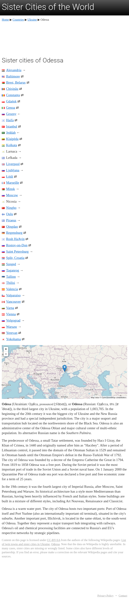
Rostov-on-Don (16, 245)
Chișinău (12, 89)
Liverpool (13, 164)
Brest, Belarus (16, 82)
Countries (18, 19)
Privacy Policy (105, 595)
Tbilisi (10, 283)
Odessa (55, 544)
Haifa (10, 120)
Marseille (12, 182)
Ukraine (32, 19)
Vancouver (13, 301)
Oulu (9, 214)
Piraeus (11, 220)
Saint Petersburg (17, 251)
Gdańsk (11, 101)
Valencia (12, 289)
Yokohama (13, 339)
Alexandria (13, 70)
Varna (10, 308)
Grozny (11, 114)
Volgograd (13, 320)
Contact (123, 595)
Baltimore (13, 76)
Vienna (11, 314)
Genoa (10, 107)
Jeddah (11, 132)
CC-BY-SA (53, 540)
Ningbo (11, 208)
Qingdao (12, 226)
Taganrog (12, 270)
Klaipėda (12, 139)
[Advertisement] (64, 38)
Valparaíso (13, 295)
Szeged (11, 264)
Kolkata (11, 145)
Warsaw (11, 327)
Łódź (9, 176)
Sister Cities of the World (48, 7)
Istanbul (11, 126)
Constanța (13, 95)
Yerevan (11, 333)
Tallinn (11, 277)
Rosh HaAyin (15, 239)
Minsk (10, 189)
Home (5, 19)
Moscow (12, 195)
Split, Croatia (15, 258)
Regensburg (14, 233)
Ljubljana (12, 170)
